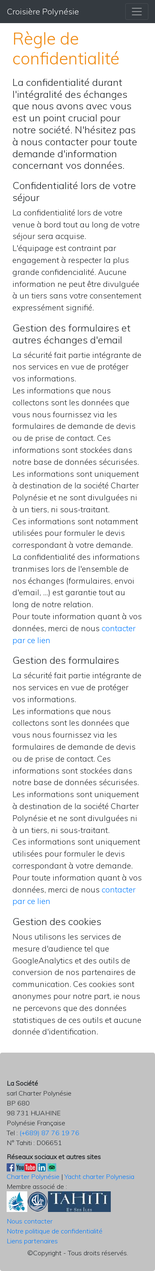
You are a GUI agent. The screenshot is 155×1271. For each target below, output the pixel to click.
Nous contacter (29, 1221)
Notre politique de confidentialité (55, 1231)
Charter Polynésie (33, 1176)
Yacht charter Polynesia (99, 1176)
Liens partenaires (32, 1241)
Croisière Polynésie (43, 11)
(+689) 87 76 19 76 (49, 1133)
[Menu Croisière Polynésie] (136, 11)
